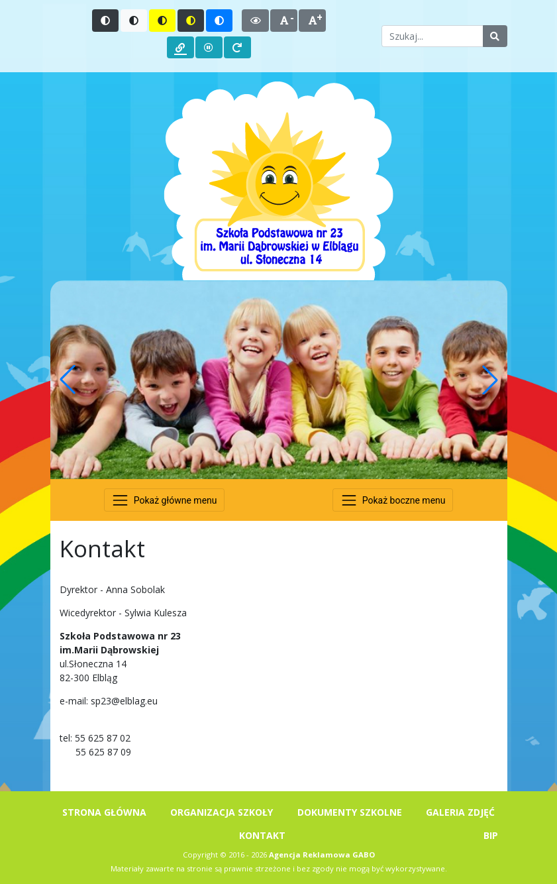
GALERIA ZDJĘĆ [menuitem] (460, 812)
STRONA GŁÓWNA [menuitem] (104, 812)
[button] (67, 379)
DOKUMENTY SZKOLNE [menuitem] (349, 812)
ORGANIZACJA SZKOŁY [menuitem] (221, 812)
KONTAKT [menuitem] (262, 835)
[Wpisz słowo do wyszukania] (432, 36)
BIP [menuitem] (490, 835)
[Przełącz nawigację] (164, 500)
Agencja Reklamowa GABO (322, 854)
